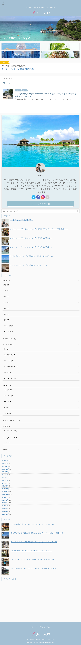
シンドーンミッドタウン (57, 105)
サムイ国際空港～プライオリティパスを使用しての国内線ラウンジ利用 (33, 574)
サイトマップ (33, 628)
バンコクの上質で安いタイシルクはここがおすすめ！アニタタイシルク (33, 530)
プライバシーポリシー (45, 628)
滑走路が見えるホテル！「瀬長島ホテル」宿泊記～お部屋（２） (30, 271)
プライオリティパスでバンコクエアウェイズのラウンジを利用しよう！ (33, 565)
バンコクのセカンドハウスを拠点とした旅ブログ (40, 641)
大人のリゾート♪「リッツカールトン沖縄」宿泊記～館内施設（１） (31, 253)
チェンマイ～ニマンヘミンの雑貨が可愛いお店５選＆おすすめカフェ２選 (34, 548)
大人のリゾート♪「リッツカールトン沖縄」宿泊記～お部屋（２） (31, 244)
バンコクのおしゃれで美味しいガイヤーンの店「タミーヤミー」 (31, 556)
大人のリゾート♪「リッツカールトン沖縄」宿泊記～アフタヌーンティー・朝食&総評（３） (39, 235)
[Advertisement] (39, 602)
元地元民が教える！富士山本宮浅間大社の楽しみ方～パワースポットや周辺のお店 (37, 539)
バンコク (30, 105)
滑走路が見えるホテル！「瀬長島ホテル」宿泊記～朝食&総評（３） (31, 262)
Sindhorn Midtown (40, 105)
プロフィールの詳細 (40, 209)
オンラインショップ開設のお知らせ (18, 74)
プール (69, 105)
